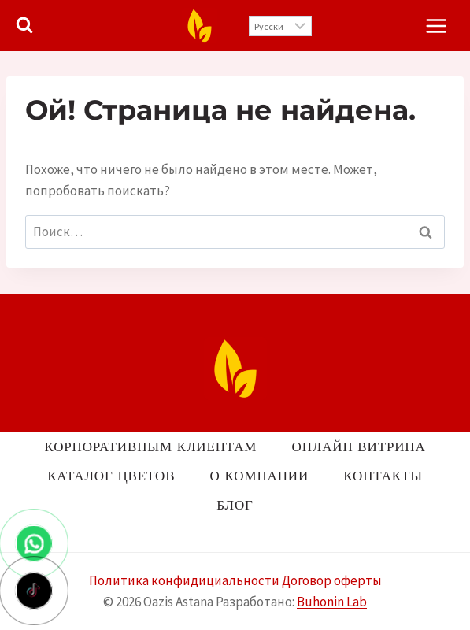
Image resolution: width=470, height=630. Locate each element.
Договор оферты (332, 580)
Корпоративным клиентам (150, 446)
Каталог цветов (111, 475)
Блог (234, 504)
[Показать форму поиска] (24, 25)
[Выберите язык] (280, 26)
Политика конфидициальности (184, 580)
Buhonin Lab (332, 601)
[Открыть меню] (435, 25)
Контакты (383, 475)
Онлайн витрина (359, 446)
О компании (259, 475)
